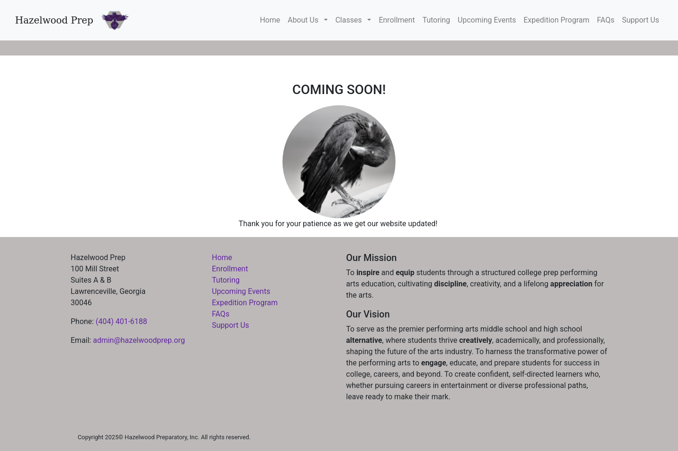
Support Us (640, 20)
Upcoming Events (487, 20)
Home (270, 20)
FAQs (605, 20)
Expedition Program (556, 20)
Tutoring (436, 20)
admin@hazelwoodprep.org (139, 340)
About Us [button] (305, 20)
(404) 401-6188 (121, 321)
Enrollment (397, 20)
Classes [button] (350, 20)
